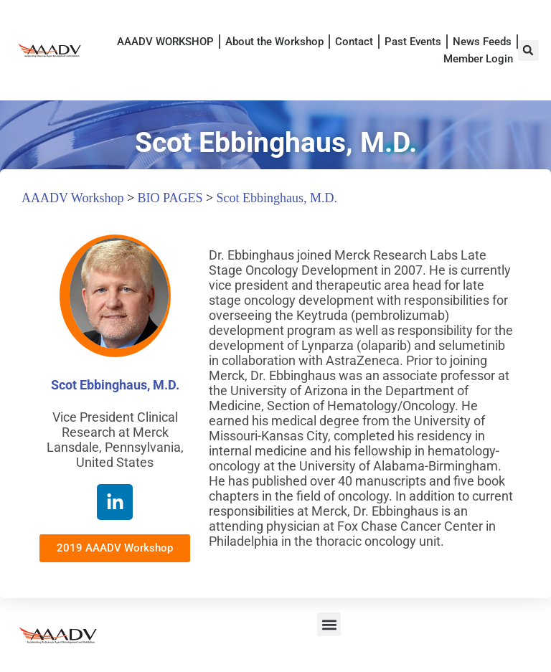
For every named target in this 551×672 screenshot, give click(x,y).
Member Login (478, 58)
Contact (354, 41)
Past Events (413, 41)
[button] (528, 50)
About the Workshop (274, 41)
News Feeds (482, 41)
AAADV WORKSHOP (165, 41)
